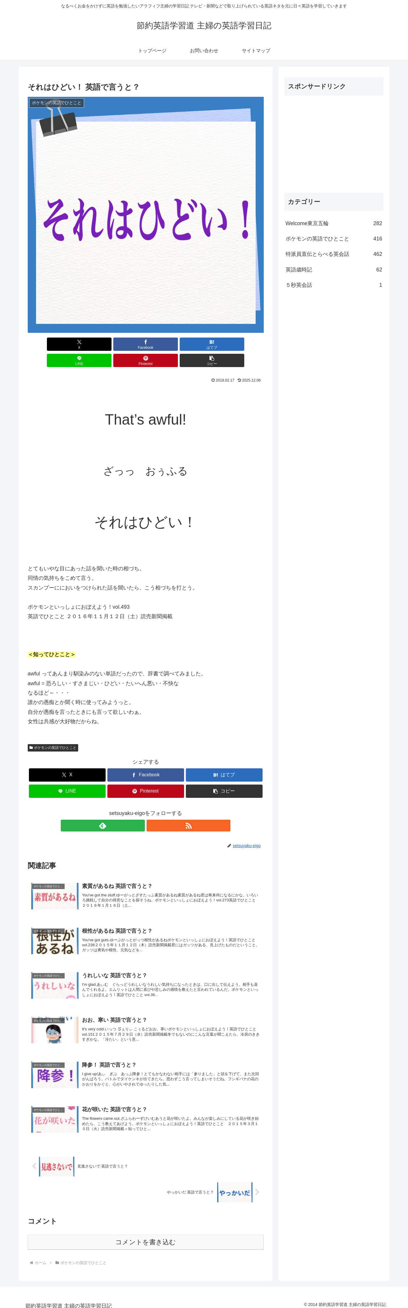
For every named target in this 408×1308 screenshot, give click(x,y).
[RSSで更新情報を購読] (152, 809)
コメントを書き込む (145, 1237)
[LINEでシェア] (165, 344)
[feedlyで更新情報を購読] (139, 809)
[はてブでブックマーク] (126, 344)
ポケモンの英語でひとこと (53, 731)
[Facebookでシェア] (86, 344)
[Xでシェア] (46, 344)
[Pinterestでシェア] (205, 344)
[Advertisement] (334, 141)
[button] (244, 344)
